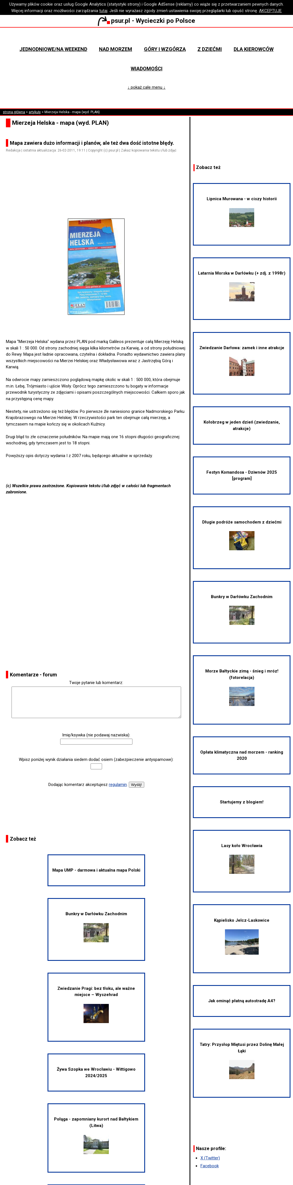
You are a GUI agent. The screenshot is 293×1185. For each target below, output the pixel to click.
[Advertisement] (98, 191)
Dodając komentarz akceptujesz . (88, 784)
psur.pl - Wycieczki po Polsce (146, 20)
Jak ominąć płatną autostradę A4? (241, 1000)
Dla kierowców (254, 49)
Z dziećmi (209, 49)
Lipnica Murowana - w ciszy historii (242, 211)
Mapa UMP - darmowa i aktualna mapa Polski (96, 870)
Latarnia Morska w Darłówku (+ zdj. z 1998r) (241, 286)
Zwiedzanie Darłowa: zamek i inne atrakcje (241, 360)
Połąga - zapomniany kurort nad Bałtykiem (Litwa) (96, 1135)
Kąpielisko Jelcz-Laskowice (241, 936)
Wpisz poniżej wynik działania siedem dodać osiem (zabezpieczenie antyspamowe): (96, 759)
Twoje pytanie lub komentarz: (96, 682)
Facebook (209, 1165)
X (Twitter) (210, 1158)
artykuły (35, 112)
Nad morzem (115, 49)
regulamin (118, 784)
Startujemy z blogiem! (241, 802)
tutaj (103, 10)
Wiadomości (147, 69)
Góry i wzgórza (165, 49)
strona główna (14, 112)
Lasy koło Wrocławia (241, 858)
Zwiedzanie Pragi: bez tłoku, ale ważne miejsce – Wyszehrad (96, 1004)
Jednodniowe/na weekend (53, 49)
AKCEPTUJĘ (270, 10)
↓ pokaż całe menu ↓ (147, 87)
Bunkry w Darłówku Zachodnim (96, 926)
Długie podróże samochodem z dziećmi (241, 535)
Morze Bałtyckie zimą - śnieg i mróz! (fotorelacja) (241, 687)
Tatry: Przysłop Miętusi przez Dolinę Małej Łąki (242, 1060)
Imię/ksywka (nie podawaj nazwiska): (96, 735)
